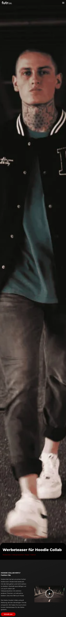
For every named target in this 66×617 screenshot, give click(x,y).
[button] (49, 594)
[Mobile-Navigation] (63, 3)
